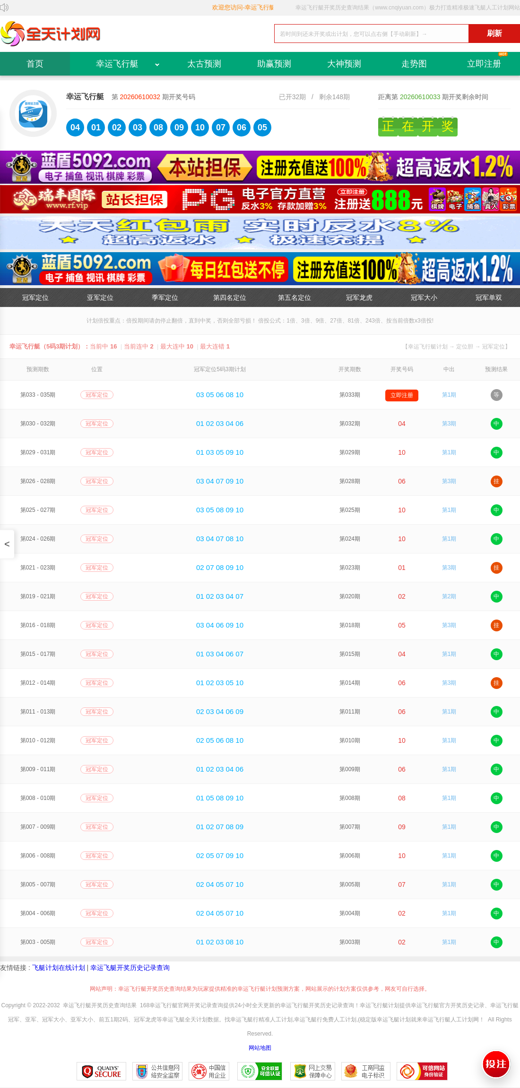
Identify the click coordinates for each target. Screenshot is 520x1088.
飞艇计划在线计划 (58, 967)
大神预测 (344, 63)
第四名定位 (229, 297)
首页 (34, 63)
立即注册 (484, 63)
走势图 (414, 63)
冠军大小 (424, 297)
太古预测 (204, 63)
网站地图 (260, 1048)
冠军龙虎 (359, 297)
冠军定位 (35, 297)
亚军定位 (100, 297)
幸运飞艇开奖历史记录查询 (130, 967)
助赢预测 (274, 63)
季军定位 (165, 297)
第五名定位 (294, 297)
